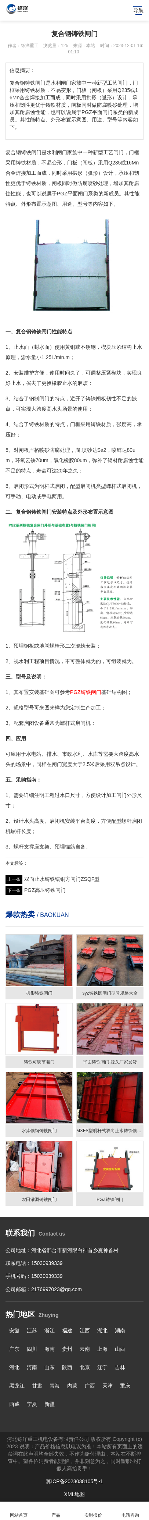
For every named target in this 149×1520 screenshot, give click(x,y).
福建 (67, 1330)
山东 (49, 1367)
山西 (120, 1349)
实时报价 (93, 1511)
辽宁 (102, 1367)
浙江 (49, 1330)
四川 (32, 1349)
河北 (14, 1367)
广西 (90, 1386)
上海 (102, 1349)
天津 (107, 1386)
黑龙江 (17, 1386)
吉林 (120, 1367)
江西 (85, 1330)
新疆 (49, 1404)
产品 (56, 1511)
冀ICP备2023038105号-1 (74, 1481)
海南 (49, 1349)
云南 (85, 1349)
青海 (55, 1386)
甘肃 (37, 1386)
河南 (32, 1367)
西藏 (14, 1404)
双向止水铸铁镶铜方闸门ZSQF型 (61, 879)
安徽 (14, 1330)
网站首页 (18, 1511)
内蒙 (72, 1386)
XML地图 (74, 1494)
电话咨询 (130, 1511)
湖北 (102, 1330)
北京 (85, 1367)
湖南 (120, 1330)
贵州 (67, 1349)
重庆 (125, 1386)
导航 (138, 10)
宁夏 (32, 1404)
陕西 (67, 1367)
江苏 (32, 1330)
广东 (14, 1349)
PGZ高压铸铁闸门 (45, 890)
